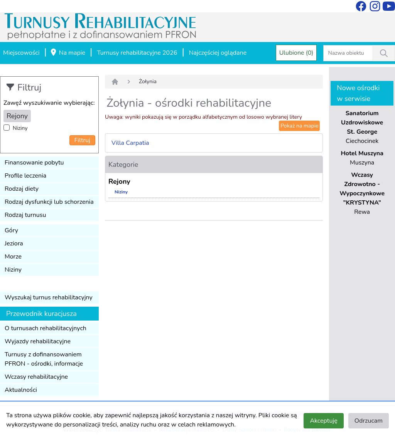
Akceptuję (323, 420)
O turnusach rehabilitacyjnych (45, 328)
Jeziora (14, 243)
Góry (11, 230)
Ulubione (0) (296, 53)
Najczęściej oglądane (217, 53)
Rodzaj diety (22, 189)
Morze (13, 256)
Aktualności (21, 390)
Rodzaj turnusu (25, 215)
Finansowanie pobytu (34, 162)
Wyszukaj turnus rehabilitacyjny (49, 297)
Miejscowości (21, 53)
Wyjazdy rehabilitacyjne (38, 341)
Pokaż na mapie (299, 125)
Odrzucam (368, 420)
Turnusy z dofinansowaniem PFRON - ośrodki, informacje (44, 359)
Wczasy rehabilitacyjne (36, 377)
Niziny (20, 128)
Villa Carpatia (130, 143)
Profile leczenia (25, 175)
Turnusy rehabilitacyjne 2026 (137, 53)
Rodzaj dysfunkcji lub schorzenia (49, 202)
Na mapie (67, 53)
